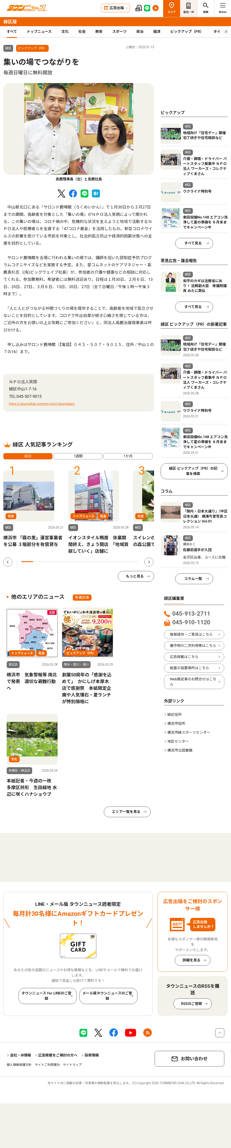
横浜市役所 (176, 723)
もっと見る (135, 576)
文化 (65, 31)
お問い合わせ (194, 1058)
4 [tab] (62, 561)
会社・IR (188, 12)
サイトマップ (72, 1065)
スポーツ (119, 31)
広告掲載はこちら (184, 657)
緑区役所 (174, 715)
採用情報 (92, 1055)
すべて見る (193, 243)
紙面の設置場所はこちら (189, 668)
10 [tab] (133, 561)
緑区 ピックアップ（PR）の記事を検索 (193, 471)
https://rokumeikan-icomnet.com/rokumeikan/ (42, 404)
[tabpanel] (78, 132)
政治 (140, 31)
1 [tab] (27, 561)
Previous (7, 562)
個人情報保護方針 (19, 1065)
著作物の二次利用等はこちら (193, 646)
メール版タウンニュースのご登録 (107, 996)
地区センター (178, 741)
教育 (98, 31)
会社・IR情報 (20, 1055)
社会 (81, 31)
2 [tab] (39, 561)
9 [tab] (121, 561)
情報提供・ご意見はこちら (191, 634)
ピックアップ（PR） (187, 31)
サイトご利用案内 (47, 1065)
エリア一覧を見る (126, 812)
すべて (12, 31)
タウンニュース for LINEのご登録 (46, 996)
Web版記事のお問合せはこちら (193, 682)
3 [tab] (50, 561)
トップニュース (39, 31)
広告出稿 (117, 8)
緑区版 (10, 21)
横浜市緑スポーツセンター (188, 732)
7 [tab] (97, 561)
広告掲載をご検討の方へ (57, 1055)
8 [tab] (109, 561)
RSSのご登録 (191, 1004)
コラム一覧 (193, 579)
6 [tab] (86, 561)
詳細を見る (191, 960)
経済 (156, 31)
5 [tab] (74, 561)
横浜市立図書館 (179, 750)
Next (148, 562)
